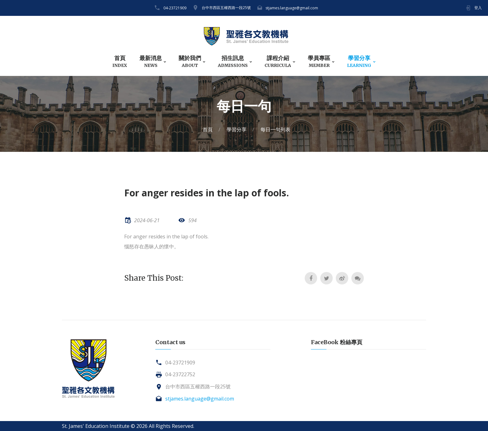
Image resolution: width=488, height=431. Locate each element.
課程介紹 (278, 61)
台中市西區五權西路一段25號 (226, 7)
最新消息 (150, 61)
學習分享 (359, 61)
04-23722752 (180, 374)
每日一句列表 (275, 129)
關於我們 (190, 61)
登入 (478, 7)
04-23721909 (174, 8)
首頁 (119, 61)
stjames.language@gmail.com (291, 8)
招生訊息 (233, 61)
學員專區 (319, 61)
